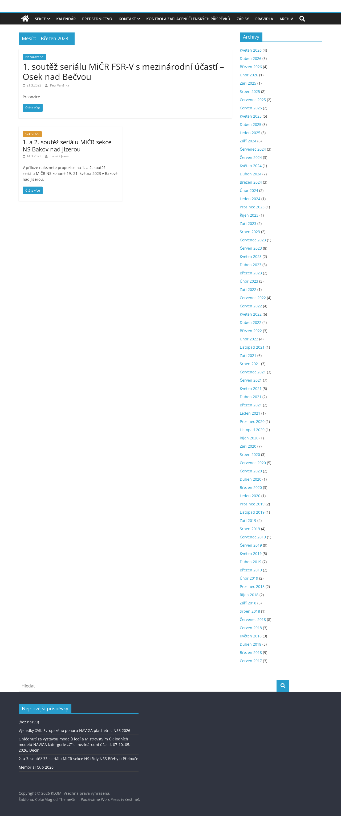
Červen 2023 (251, 248)
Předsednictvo (97, 18)
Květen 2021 (251, 388)
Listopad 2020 (252, 429)
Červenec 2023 (253, 239)
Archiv (286, 18)
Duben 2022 (250, 322)
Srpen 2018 (250, 611)
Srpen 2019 (250, 528)
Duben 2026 (250, 58)
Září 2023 (248, 223)
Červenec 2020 (253, 462)
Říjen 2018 (249, 594)
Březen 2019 (251, 569)
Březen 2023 (251, 272)
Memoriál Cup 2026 (36, 767)
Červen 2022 (251, 305)
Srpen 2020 (250, 454)
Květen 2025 (251, 116)
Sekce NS (32, 134)
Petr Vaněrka (59, 85)
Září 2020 (248, 446)
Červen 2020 (251, 470)
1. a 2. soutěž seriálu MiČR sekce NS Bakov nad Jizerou (67, 145)
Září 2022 (248, 289)
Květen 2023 (251, 256)
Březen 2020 (251, 487)
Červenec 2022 (253, 297)
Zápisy (243, 18)
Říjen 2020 (249, 437)
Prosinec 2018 (252, 586)
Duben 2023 (250, 264)
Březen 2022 (251, 330)
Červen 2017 (251, 660)
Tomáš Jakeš (59, 156)
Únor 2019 (249, 578)
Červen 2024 (251, 157)
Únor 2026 (249, 74)
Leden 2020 (250, 495)
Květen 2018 (251, 635)
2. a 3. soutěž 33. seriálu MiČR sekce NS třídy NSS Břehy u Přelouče (78, 758)
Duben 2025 (250, 124)
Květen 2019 (251, 553)
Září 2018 (248, 602)
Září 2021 (248, 355)
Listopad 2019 (252, 512)
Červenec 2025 (253, 99)
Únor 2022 (249, 338)
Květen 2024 (251, 165)
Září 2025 (248, 83)
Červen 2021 (251, 380)
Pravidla (264, 18)
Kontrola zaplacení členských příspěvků (188, 18)
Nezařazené (34, 57)
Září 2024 (248, 140)
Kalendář (66, 18)
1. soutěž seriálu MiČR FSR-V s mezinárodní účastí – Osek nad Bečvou (123, 71)
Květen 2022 (251, 314)
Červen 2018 (251, 627)
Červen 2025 (251, 107)
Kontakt (127, 18)
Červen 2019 (251, 545)
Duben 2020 (250, 479)
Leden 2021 (250, 413)
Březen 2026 (251, 66)
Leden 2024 (250, 198)
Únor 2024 (249, 190)
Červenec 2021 (253, 371)
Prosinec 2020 (252, 421)
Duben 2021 (250, 396)
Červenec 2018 (253, 619)
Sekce (40, 18)
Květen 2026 (251, 50)
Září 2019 (248, 520)
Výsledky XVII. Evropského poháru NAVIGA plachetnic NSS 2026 (74, 730)
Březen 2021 (251, 404)
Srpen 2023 (250, 231)
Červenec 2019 (253, 536)
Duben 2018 (250, 644)
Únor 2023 (249, 281)
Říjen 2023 (249, 215)
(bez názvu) (29, 721)
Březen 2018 (251, 652)
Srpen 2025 (250, 91)
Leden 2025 (250, 132)
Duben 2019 (250, 561)
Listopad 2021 (252, 347)
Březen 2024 (251, 182)
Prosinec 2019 (252, 503)
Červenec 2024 (253, 149)
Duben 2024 (250, 173)
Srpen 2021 (250, 363)
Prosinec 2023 (252, 206)
